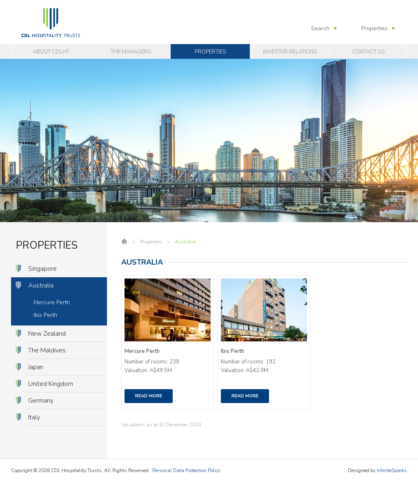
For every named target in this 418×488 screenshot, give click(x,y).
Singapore (42, 268)
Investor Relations (290, 52)
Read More (148, 396)
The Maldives (47, 350)
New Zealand (47, 333)
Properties (210, 52)
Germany (40, 400)
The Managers (131, 52)
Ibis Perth (45, 315)
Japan (35, 367)
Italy (34, 417)
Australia (40, 285)
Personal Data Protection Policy (186, 470)
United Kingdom (50, 383)
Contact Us (368, 52)
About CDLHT (51, 52)
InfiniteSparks (392, 470)
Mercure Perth (51, 302)
